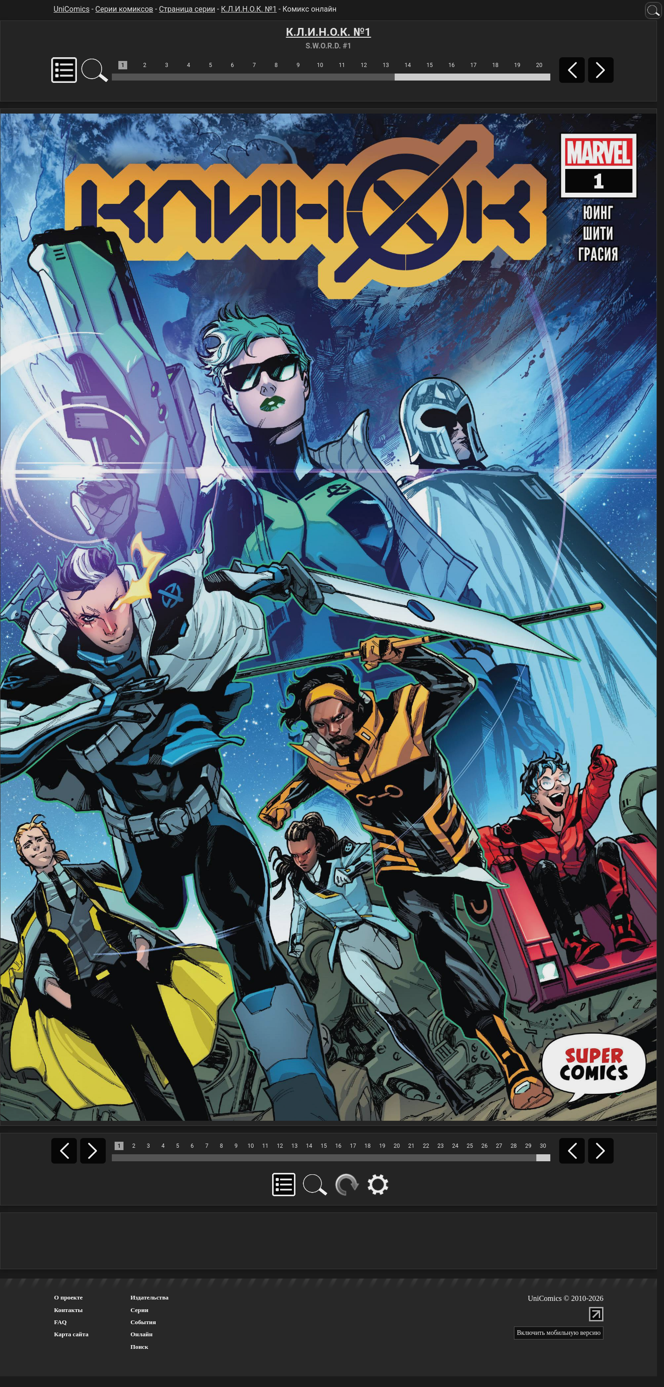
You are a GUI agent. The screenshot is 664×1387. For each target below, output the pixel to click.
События (143, 1322)
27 (499, 1146)
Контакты (68, 1309)
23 (441, 1146)
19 (517, 65)
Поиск (139, 1346)
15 (429, 65)
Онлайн (141, 1334)
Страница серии (187, 9)
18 (495, 65)
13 (386, 65)
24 (455, 1146)
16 (451, 65)
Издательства (149, 1297)
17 (473, 65)
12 (364, 65)
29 (528, 1146)
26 (484, 1146)
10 (320, 65)
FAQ (60, 1322)
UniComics (71, 9)
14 (407, 65)
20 (539, 65)
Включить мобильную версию (559, 1332)
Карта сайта (71, 1334)
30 (543, 1146)
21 (411, 1146)
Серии (139, 1309)
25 (470, 1146)
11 (342, 65)
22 (426, 1146)
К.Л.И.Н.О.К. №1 (249, 9)
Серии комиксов (124, 9)
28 (514, 1146)
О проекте (68, 1297)
